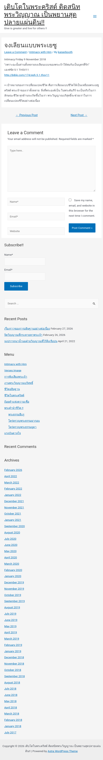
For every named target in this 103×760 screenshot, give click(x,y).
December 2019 (14, 582)
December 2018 (14, 657)
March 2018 (11, 713)
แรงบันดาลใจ (12, 433)
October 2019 (12, 595)
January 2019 (12, 651)
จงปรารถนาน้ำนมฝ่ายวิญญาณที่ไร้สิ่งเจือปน (30, 341)
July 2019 (10, 613)
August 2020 (12, 532)
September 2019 (14, 601)
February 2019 (13, 644)
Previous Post (27, 115)
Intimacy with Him (40, 52)
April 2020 (10, 557)
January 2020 (12, 576)
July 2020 (10, 538)
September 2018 (14, 676)
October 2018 (12, 669)
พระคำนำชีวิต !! (13, 408)
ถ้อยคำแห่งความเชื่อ (16, 401)
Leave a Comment (15, 52)
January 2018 (12, 726)
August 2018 (12, 682)
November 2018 (14, 663)
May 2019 (10, 626)
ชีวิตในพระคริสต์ (14, 395)
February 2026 (13, 469)
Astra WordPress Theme (63, 751)
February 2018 (13, 719)
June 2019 (10, 620)
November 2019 (14, 588)
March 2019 (11, 638)
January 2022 (12, 494)
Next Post (79, 115)
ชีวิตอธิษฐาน (12, 389)
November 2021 (14, 507)
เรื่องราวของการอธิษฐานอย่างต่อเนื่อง (27, 328)
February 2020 (13, 570)
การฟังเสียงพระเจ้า (15, 376)
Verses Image (12, 370)
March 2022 (11, 482)
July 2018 (10, 688)
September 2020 (14, 526)
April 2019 (10, 632)
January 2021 (12, 519)
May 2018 (10, 701)
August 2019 (12, 607)
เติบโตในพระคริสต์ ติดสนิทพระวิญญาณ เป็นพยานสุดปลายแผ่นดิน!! (42, 14)
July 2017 (10, 732)
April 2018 (10, 707)
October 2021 (12, 513)
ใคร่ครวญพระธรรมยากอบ (24, 420)
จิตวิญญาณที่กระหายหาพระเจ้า (23, 334)
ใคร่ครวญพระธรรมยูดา (22, 427)
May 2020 (10, 551)
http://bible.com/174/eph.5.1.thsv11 (26, 75)
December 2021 (14, 501)
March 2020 (11, 563)
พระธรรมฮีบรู (16, 414)
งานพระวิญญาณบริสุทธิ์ (18, 383)
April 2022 (10, 476)
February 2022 (13, 488)
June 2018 (10, 694)
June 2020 (10, 544)
